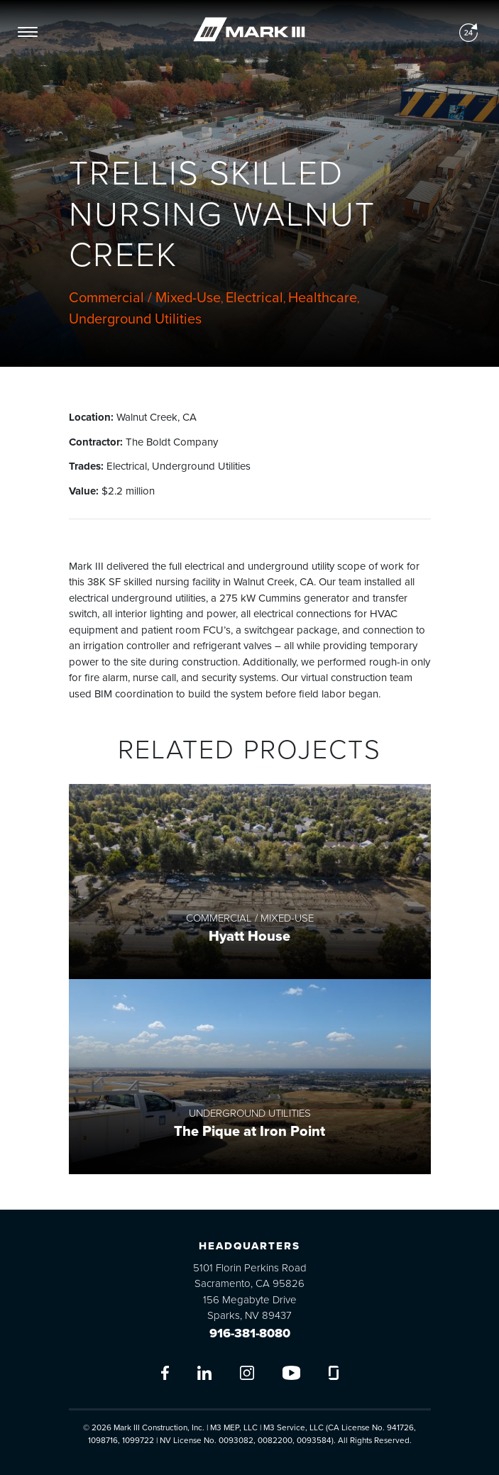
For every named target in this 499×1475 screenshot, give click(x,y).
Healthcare (322, 297)
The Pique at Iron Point (249, 1131)
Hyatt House (249, 936)
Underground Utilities (135, 319)
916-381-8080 (249, 1333)
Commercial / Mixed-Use (145, 297)
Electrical (254, 297)
